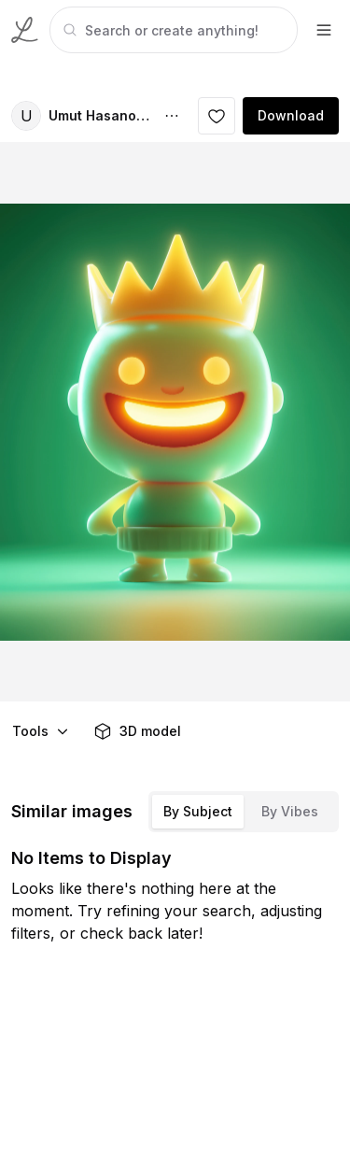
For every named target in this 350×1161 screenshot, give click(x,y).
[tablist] (243, 811)
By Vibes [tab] (289, 811)
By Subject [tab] (197, 811)
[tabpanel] (171, 30)
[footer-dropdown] (324, 30)
